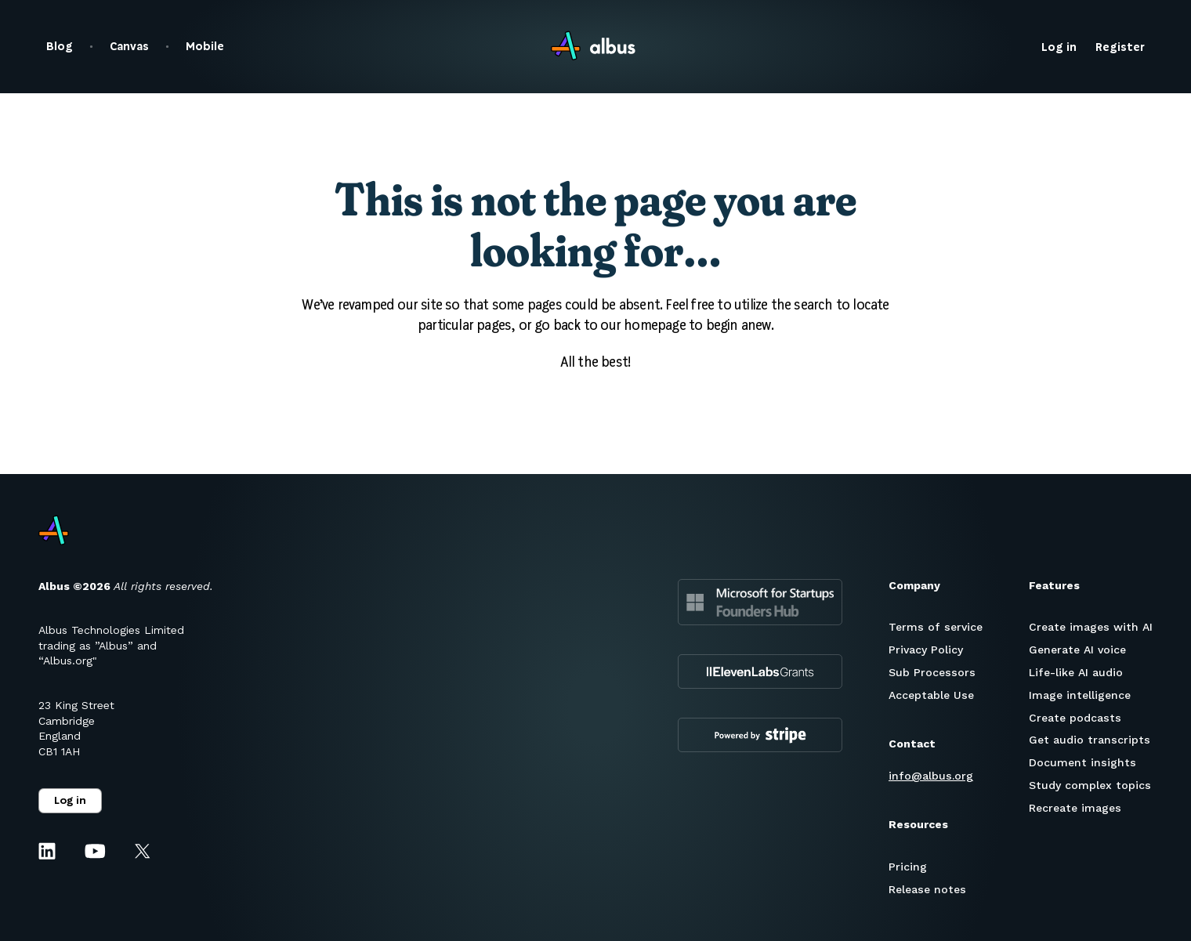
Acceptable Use (931, 695)
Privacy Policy (926, 649)
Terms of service (936, 627)
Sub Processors (932, 672)
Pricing (908, 866)
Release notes (927, 889)
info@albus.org (931, 775)
